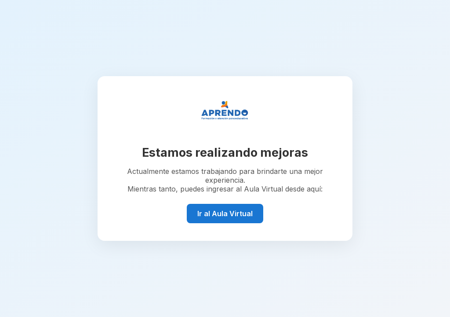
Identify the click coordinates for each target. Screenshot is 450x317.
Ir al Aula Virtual (225, 213)
